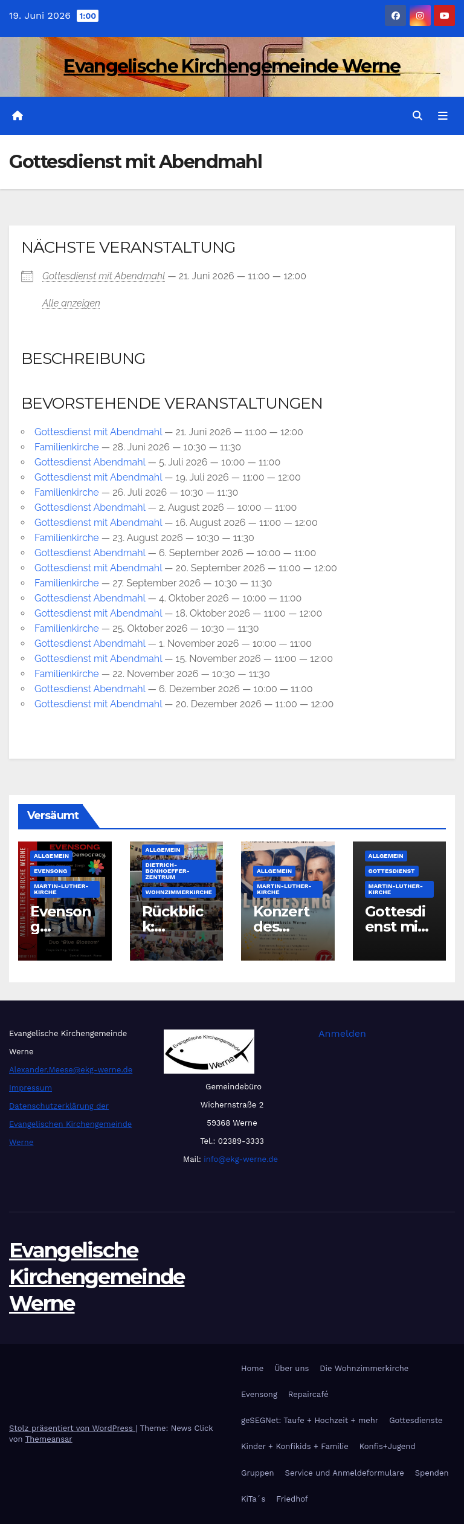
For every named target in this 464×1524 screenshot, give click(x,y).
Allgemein (51, 856)
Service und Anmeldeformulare (344, 1472)
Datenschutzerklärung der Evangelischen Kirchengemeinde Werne (70, 1124)
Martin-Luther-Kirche (61, 889)
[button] (417, 116)
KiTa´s (253, 1498)
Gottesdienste (415, 1420)
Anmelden (342, 1033)
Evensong (50, 871)
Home (252, 1368)
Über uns (291, 1368)
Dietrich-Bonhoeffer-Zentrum (168, 871)
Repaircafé (308, 1394)
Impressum (30, 1087)
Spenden (432, 1472)
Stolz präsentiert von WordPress (72, 1428)
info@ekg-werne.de (239, 1159)
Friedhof (292, 1498)
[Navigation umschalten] (443, 116)
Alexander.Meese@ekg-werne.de (70, 1069)
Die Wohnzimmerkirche (364, 1368)
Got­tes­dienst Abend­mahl (89, 462)
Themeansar (48, 1439)
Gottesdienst (392, 871)
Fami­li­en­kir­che (66, 447)
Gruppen (257, 1472)
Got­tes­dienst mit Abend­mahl (103, 276)
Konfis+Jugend (387, 1446)
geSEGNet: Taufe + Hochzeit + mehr (309, 1420)
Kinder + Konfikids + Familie (295, 1446)
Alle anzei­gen (71, 303)
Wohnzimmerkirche (179, 892)
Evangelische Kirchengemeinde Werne (231, 66)
